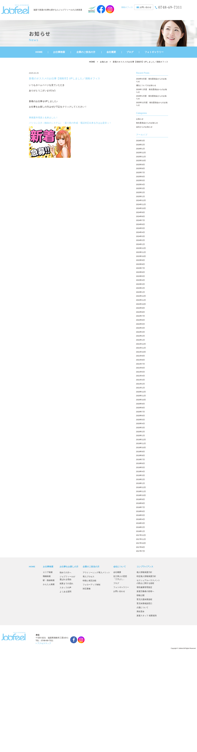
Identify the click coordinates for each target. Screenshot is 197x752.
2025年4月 (140, 184)
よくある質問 (65, 591)
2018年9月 (140, 499)
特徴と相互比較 (89, 580)
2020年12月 (141, 392)
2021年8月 (140, 360)
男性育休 (140, 611)
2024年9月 (140, 212)
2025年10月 (141, 160)
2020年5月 (140, 420)
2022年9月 (140, 308)
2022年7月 (140, 316)
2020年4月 (140, 423)
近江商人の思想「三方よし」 (120, 577)
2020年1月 (140, 435)
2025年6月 (140, 176)
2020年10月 (141, 400)
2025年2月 (140, 192)
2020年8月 (140, 408)
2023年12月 (141, 248)
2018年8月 (140, 503)
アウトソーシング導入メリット (96, 572)
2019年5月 (140, 467)
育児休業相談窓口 (144, 603)
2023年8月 (140, 264)
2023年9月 (140, 260)
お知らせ (104, 62)
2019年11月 (141, 443)
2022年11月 (141, 300)
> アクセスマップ (43, 643)
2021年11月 (141, 348)
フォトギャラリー (154, 52)
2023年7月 (140, 268)
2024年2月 (140, 240)
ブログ (130, 52)
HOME (39, 52)
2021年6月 (140, 368)
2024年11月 (141, 204)
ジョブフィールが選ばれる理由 (67, 578)
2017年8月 (140, 547)
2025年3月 (140, 188)
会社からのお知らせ (144, 127)
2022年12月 (141, 296)
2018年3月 (140, 523)
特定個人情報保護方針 (146, 576)
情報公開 (140, 595)
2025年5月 (140, 180)
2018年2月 (140, 527)
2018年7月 (140, 507)
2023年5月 (140, 276)
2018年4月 (140, 519)
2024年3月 (140, 236)
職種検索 (47, 576)
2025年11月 (141, 157)
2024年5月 (140, 228)
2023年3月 (140, 284)
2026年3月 (140, 141)
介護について (142, 607)
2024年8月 (140, 216)
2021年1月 (140, 388)
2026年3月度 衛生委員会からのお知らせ (151, 80)
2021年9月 (140, 356)
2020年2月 (140, 432)
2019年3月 (140, 475)
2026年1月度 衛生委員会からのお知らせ (151, 97)
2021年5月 (140, 372)
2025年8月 (140, 168)
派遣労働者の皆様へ (145, 591)
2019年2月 (140, 479)
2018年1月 (140, 531)
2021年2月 (140, 384)
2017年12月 (141, 535)
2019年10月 (141, 447)
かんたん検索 (49, 584)
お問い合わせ (145, 7)
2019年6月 (140, 463)
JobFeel (15, 9)
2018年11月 (141, 491)
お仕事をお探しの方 (69, 566)
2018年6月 (140, 511)
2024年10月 (141, 208)
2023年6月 (140, 272)
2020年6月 (140, 416)
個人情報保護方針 (144, 572)
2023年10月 (141, 256)
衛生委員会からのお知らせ (147, 123)
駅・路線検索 (49, 580)
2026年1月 (140, 149)
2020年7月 (140, 412)
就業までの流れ (66, 583)
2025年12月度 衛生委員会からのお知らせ (151, 103)
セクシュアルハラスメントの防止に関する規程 (148, 581)
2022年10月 (141, 304)
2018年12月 (141, 487)
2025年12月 (141, 153)
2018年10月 (141, 495)
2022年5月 (140, 324)
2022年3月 (140, 332)
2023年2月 (140, 288)
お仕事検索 (59, 52)
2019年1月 (140, 483)
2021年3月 (140, 380)
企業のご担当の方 (85, 52)
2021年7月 (140, 364)
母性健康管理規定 (144, 587)
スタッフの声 (65, 587)
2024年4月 (140, 232)
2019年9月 (140, 452)
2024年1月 (140, 244)
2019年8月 (140, 455)
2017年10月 (141, 543)
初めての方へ (65, 572)
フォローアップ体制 (91, 584)
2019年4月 (140, 471)
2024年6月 (140, 224)
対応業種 (86, 589)
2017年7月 (140, 551)
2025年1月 (140, 196)
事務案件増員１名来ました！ (43, 117)
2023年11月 (141, 252)
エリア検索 (48, 572)
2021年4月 (140, 376)
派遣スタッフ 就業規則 (147, 615)
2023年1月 (140, 292)
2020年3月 (140, 428)
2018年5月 (140, 515)
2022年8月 (140, 312)
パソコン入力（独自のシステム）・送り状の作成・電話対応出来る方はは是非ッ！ (70, 123)
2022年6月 (140, 320)
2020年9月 (140, 404)
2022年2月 (140, 336)
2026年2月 (140, 145)
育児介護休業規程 (144, 599)
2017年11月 (141, 539)
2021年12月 (141, 344)
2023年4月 (140, 280)
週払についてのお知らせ (146, 85)
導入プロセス (88, 576)
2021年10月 (141, 352)
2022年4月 (140, 328)
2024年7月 (140, 220)
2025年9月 (140, 165)
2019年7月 (140, 459)
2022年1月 (140, 340)
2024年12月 (141, 200)
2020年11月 (141, 396)
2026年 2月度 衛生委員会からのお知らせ (151, 90)
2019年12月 (141, 440)
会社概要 (111, 52)
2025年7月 (140, 172)
